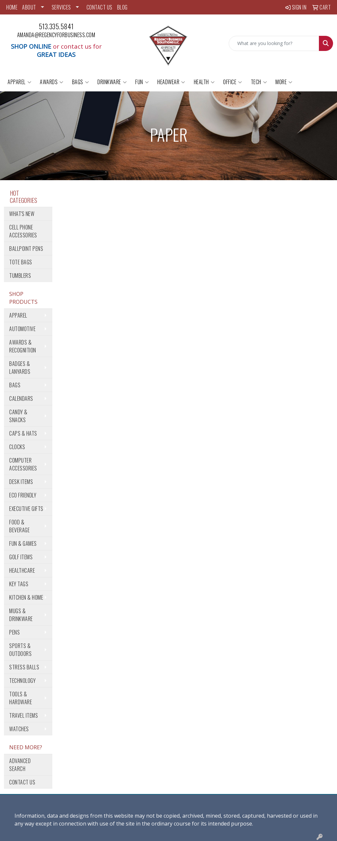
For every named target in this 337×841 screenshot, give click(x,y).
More (284, 82)
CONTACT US (100, 7)
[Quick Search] (274, 43)
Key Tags (18, 584)
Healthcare (22, 570)
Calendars (21, 398)
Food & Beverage (19, 526)
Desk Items (21, 482)
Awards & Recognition (22, 346)
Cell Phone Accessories (23, 231)
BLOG (122, 7)
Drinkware (112, 82)
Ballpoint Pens (26, 248)
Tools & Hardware (20, 698)
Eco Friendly (22, 495)
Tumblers (20, 275)
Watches (19, 729)
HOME (11, 7)
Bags (80, 82)
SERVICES (61, 7)
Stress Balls (24, 667)
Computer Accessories (23, 464)
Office (232, 82)
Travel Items (23, 715)
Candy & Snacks (18, 416)
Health (204, 82)
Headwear (171, 82)
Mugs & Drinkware (21, 615)
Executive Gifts (26, 509)
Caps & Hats (23, 433)
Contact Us (22, 782)
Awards (52, 82)
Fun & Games (23, 543)
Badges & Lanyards (19, 367)
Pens (14, 632)
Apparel (19, 82)
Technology (22, 681)
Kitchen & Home (26, 597)
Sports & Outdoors (20, 650)
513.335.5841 (56, 26)
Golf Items (21, 557)
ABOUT (29, 7)
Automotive (22, 329)
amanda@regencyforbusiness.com (56, 35)
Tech (259, 82)
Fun (142, 82)
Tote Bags (20, 262)
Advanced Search (20, 765)
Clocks (17, 447)
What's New (21, 214)
